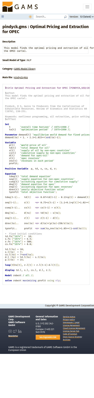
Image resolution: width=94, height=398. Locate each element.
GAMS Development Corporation (76, 305)
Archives (66, 340)
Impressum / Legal (71, 322)
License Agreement (71, 325)
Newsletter (13, 336)
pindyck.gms (21, 77)
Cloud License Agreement (74, 328)
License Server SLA (71, 331)
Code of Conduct (70, 334)
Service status (69, 317)
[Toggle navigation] (87, 7)
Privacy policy (69, 319)
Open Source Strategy (72, 337)
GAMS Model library (24, 68)
